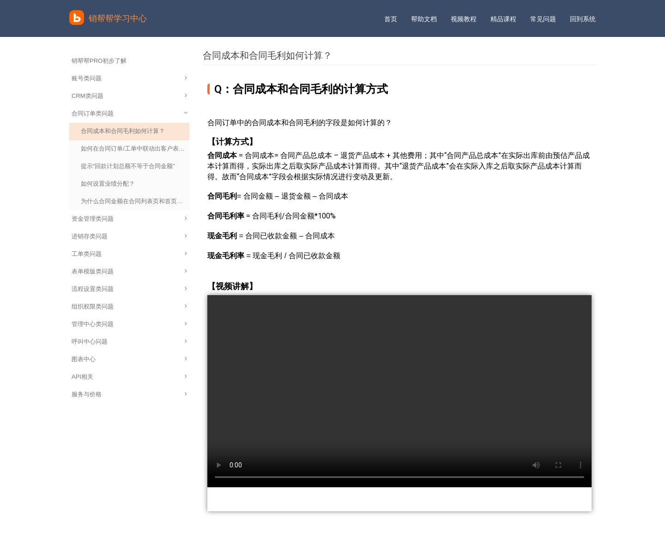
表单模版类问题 (129, 271)
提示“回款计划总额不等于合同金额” (128, 166)
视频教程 (464, 19)
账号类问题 (129, 78)
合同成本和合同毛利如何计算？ (123, 130)
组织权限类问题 (129, 306)
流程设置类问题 (129, 288)
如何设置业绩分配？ (108, 183)
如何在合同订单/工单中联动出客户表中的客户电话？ (135, 148)
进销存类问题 (129, 236)
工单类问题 (129, 253)
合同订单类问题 (130, 113)
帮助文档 (424, 19)
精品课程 (503, 19)
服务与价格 (129, 394)
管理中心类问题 (129, 324)
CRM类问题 (129, 95)
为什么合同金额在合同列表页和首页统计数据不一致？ (135, 201)
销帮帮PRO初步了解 (99, 60)
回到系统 (583, 19)
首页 (390, 19)
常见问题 (543, 19)
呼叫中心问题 (129, 341)
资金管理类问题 (129, 218)
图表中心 (129, 359)
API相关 (129, 376)
